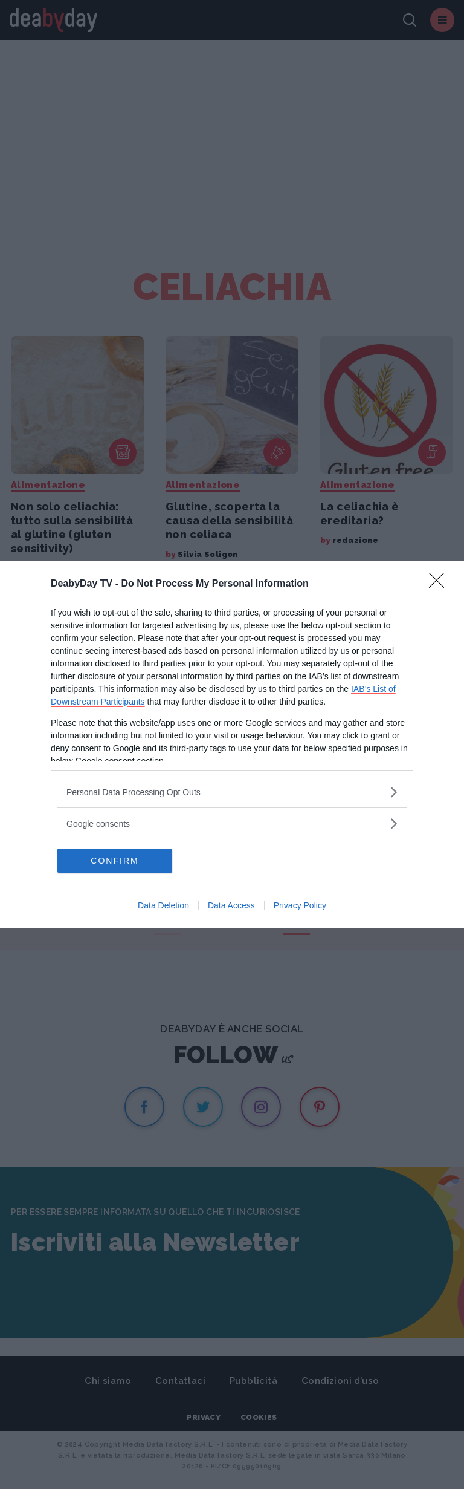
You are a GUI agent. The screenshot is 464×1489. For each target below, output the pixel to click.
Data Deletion (163, 905)
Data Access (231, 905)
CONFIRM (114, 860)
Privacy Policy (300, 905)
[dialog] (232, 744)
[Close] (440, 584)
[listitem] (232, 792)
